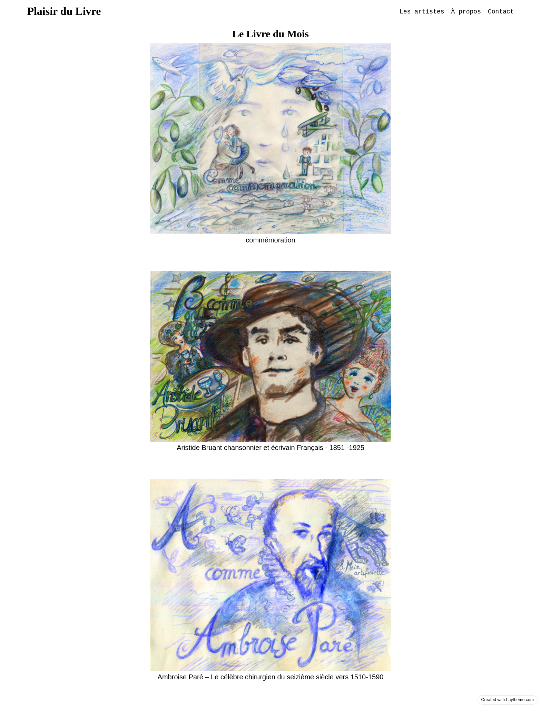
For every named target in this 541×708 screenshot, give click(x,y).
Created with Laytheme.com (507, 699)
